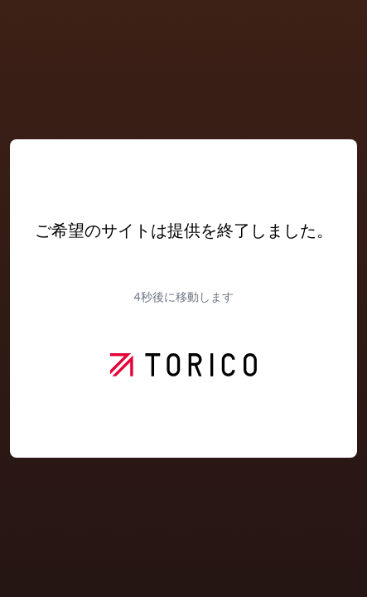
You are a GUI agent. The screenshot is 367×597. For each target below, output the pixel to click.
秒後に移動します (183, 296)
